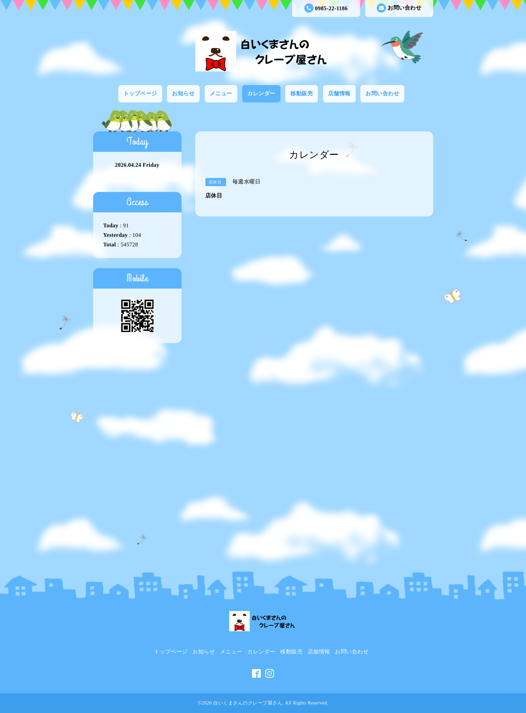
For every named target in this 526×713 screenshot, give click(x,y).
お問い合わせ (399, 8)
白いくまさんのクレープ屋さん (247, 703)
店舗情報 (339, 93)
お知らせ (183, 93)
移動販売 (301, 93)
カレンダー (261, 93)
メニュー (221, 93)
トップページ (140, 93)
